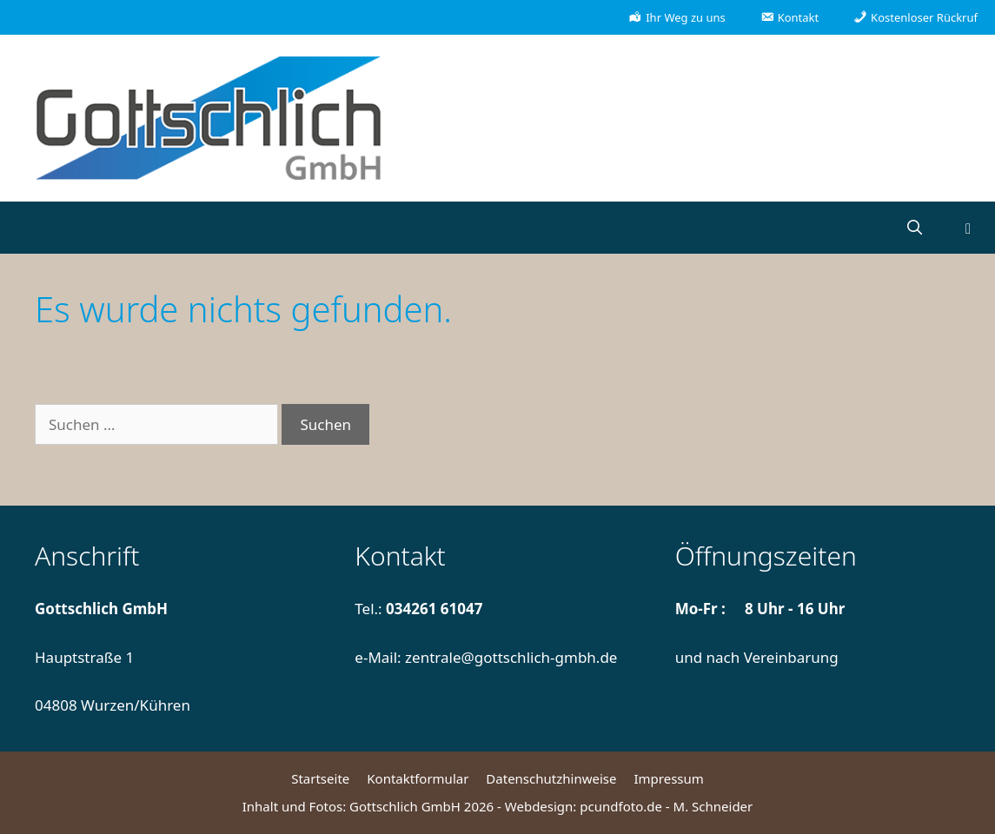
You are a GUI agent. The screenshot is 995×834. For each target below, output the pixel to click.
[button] (968, 228)
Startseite (320, 778)
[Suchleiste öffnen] (914, 228)
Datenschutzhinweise (551, 778)
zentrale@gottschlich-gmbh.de (511, 657)
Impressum (668, 778)
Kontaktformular (417, 778)
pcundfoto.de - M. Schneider (666, 806)
